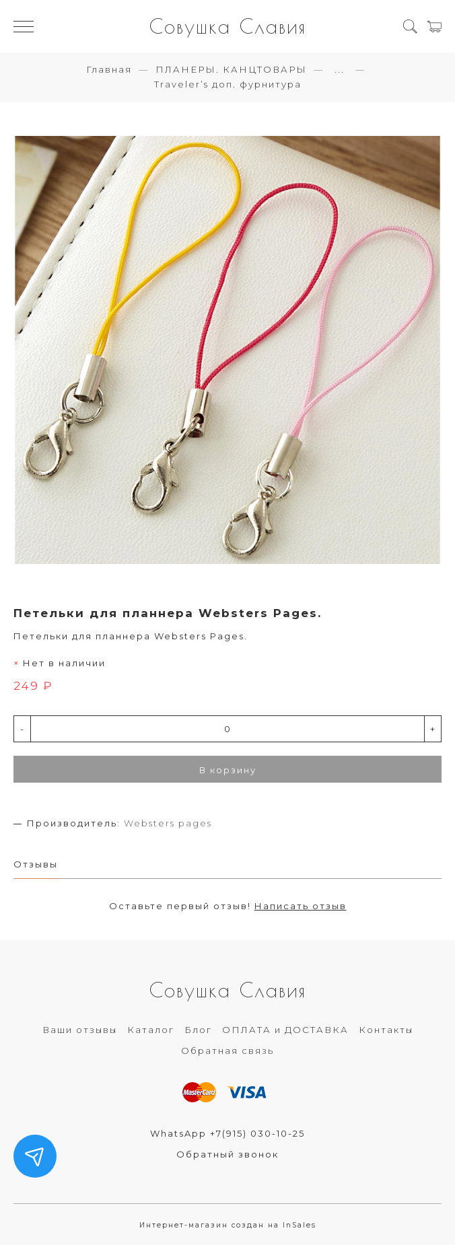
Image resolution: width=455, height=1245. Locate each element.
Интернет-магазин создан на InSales (227, 1225)
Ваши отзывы (79, 1029)
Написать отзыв (300, 905)
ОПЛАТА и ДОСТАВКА (285, 1029)
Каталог (150, 1029)
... (340, 70)
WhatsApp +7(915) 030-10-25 (227, 1133)
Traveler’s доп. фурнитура (228, 84)
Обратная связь (227, 1050)
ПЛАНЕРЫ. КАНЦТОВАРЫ (231, 69)
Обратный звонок (227, 1154)
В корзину (227, 769)
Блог (198, 1029)
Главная (109, 69)
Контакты (386, 1029)
